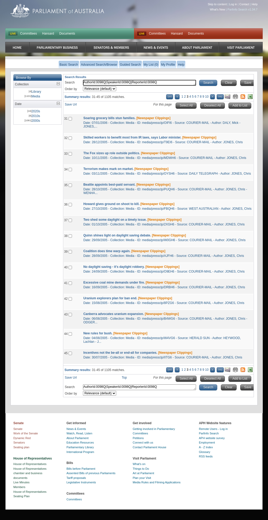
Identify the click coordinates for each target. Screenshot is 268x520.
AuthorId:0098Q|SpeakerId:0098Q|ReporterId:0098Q (139, 83)
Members (19, 487)
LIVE (13, 34)
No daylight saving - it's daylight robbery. (113, 267)
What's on (139, 464)
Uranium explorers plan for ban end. (110, 298)
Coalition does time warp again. (106, 251)
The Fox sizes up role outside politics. (111, 153)
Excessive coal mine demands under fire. (114, 282)
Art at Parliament (143, 473)
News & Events (76, 428)
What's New (217, 9)
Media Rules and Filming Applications (157, 482)
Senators (19, 442)
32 (66, 138)
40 (66, 267)
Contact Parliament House (149, 447)
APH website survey (212, 438)
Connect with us (143, 442)
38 (66, 236)
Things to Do (141, 468)
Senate (18, 428)
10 (207, 96)
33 (66, 154)
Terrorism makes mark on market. (108, 169)
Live (141, 34)
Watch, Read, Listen (79, 433)
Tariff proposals (76, 477)
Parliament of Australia (57, 11)
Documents (67, 33)
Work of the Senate (25, 433)
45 (66, 353)
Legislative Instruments (81, 482)
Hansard (48, 33)
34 (66, 169)
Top (124, 377)
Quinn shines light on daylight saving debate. (117, 235)
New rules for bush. (97, 333)
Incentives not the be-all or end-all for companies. (120, 353)
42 (66, 299)
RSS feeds (206, 456)
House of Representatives (30, 464)
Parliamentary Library (80, 447)
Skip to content (217, 4)
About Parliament (77, 438)
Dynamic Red (22, 438)
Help (255, 4)
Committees (28, 33)
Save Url (71, 104)
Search (70, 82)
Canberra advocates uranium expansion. (113, 314)
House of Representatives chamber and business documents (30, 473)
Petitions (138, 438)
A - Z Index (206, 447)
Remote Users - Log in (213, 428)
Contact (244, 4)
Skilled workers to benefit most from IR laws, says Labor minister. (132, 137)
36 (66, 204)
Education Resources (80, 442)
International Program (80, 451)
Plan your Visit (142, 477)
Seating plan (21, 447)
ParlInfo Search (209, 433)
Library (36, 91)
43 (66, 314)
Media (35, 96)
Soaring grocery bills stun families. (109, 118)
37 (66, 220)
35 (66, 185)
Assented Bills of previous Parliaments (90, 473)
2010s (35, 116)
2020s (35, 111)
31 (66, 118)
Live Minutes (21, 482)
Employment (207, 442)
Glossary (204, 451)
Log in (233, 4)
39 (66, 251)
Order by (71, 89)
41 (66, 283)
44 (66, 334)
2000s (35, 121)
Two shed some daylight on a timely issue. (115, 220)
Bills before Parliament (80, 468)
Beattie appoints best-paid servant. (109, 184)
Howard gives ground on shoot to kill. (111, 204)
